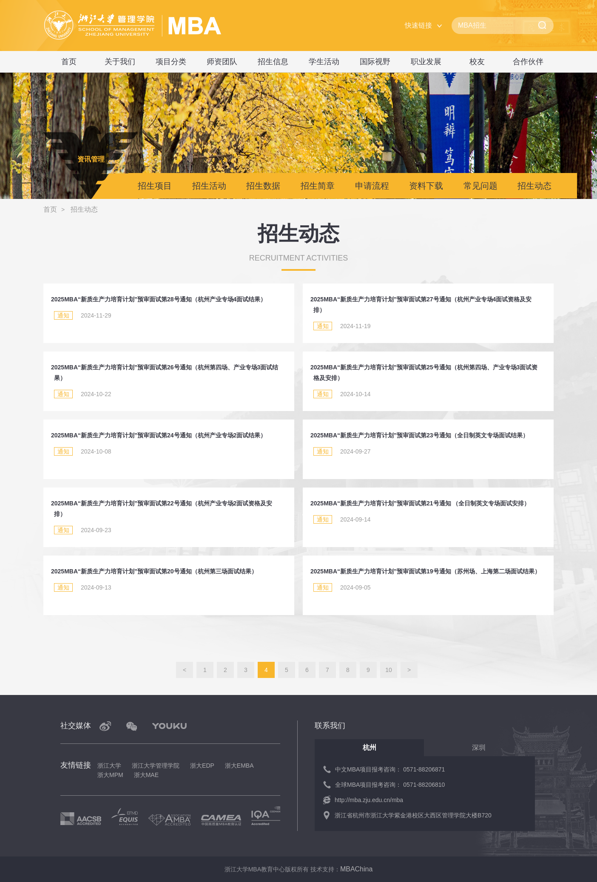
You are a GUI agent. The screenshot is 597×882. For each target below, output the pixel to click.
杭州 (369, 747)
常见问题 (480, 185)
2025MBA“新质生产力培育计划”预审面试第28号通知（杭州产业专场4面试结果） (158, 299)
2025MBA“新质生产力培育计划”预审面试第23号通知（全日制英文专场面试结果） (419, 435)
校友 (477, 61)
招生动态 (534, 185)
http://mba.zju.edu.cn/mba (369, 800)
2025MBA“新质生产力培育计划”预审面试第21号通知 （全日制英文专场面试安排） (420, 503)
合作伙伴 (528, 61)
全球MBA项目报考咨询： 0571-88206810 (390, 784)
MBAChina (356, 869)
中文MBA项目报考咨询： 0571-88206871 (390, 769)
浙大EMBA (239, 765)
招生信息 (273, 61)
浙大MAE (146, 774)
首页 (69, 61)
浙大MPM (110, 774)
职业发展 (426, 61)
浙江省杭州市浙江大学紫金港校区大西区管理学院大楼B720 (413, 815)
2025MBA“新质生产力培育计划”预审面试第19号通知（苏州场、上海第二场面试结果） (425, 571)
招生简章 (318, 185)
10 (388, 669)
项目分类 (171, 61)
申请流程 (372, 185)
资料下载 (426, 185)
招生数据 (263, 185)
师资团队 (222, 61)
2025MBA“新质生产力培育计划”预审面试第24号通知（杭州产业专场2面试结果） (158, 435)
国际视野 (375, 61)
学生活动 (324, 61)
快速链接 (418, 25)
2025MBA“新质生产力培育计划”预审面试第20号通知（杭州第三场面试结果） (154, 571)
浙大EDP (202, 765)
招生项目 (155, 185)
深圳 (479, 747)
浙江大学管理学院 (155, 765)
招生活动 (209, 185)
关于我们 (120, 61)
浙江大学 (109, 765)
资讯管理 (91, 159)
